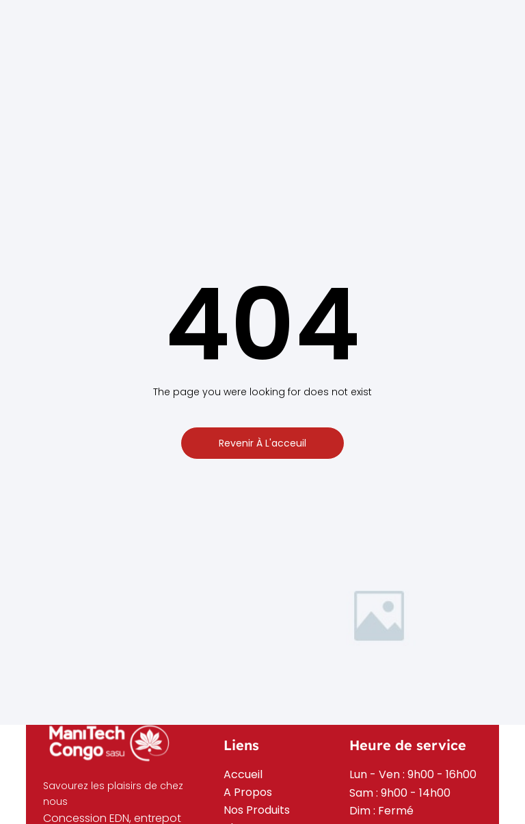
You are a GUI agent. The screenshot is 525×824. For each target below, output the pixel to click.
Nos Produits (257, 810)
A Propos (248, 792)
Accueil (243, 774)
